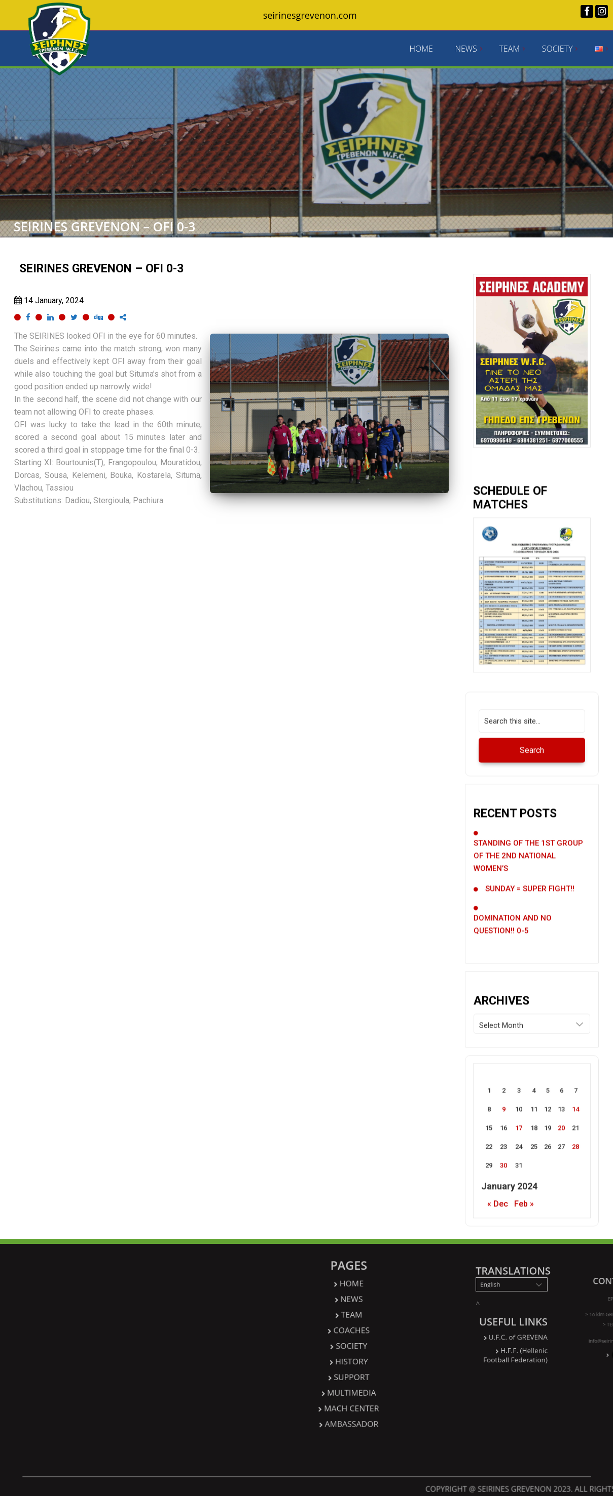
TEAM (509, 48)
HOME (420, 48)
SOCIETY (557, 48)
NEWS (466, 48)
